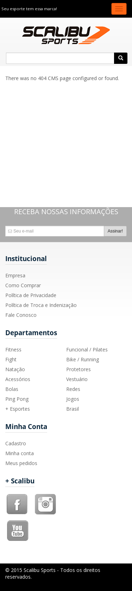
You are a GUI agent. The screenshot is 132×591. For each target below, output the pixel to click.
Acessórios (17, 379)
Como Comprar (23, 285)
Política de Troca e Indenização (41, 305)
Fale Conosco (21, 315)
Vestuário (77, 379)
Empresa (15, 275)
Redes (73, 389)
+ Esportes (17, 408)
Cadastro (15, 443)
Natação (15, 369)
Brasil (72, 408)
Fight (11, 359)
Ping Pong (17, 399)
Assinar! (115, 231)
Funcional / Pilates (87, 349)
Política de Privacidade (30, 295)
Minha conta (19, 453)
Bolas (11, 389)
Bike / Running (82, 359)
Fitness (13, 349)
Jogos (72, 399)
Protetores (78, 369)
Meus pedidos (21, 463)
